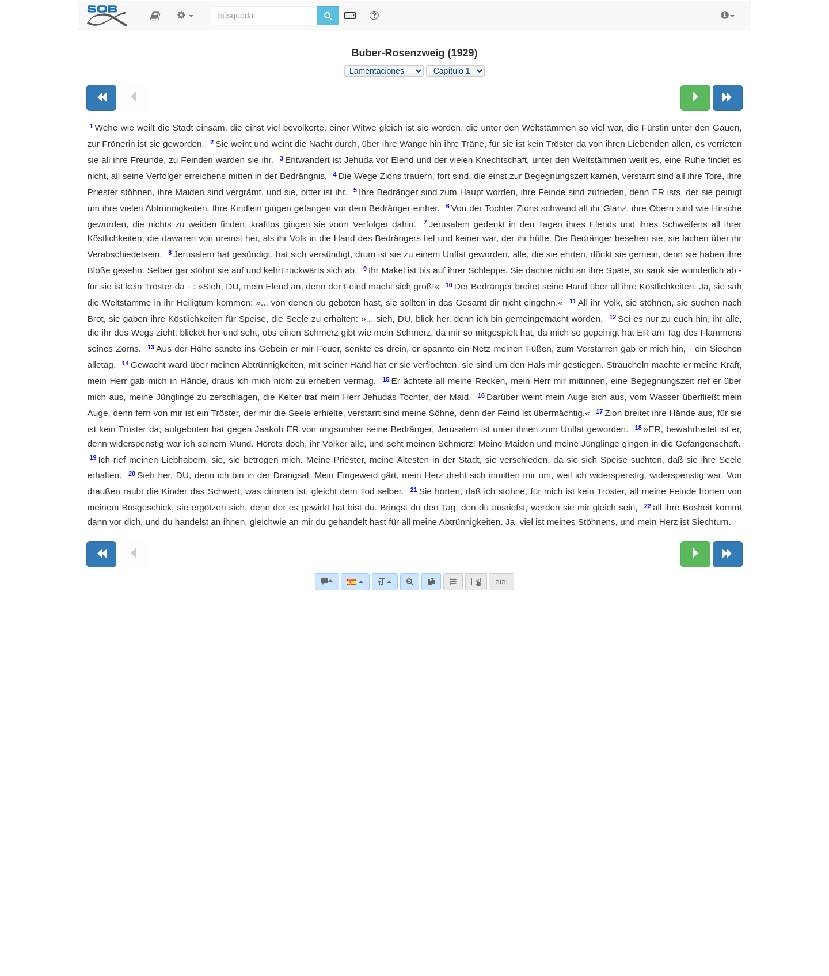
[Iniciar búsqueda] (328, 15)
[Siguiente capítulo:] (695, 98)
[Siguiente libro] (728, 98)
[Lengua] (355, 581)
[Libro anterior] (101, 98)
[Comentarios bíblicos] (327, 581)
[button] (155, 15)
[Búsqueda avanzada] (409, 581)
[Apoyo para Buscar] (374, 15)
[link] (431, 581)
